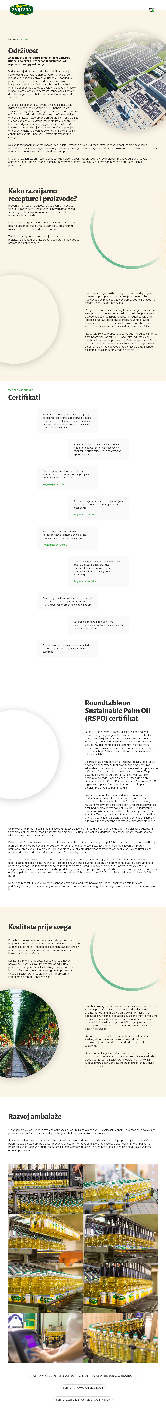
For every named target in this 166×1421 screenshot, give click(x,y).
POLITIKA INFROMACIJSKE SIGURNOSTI (83, 1387)
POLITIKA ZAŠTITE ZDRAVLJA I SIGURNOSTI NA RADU (83, 1399)
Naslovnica (13, 39)
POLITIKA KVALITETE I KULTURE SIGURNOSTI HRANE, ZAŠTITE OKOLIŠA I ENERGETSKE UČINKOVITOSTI (83, 1375)
